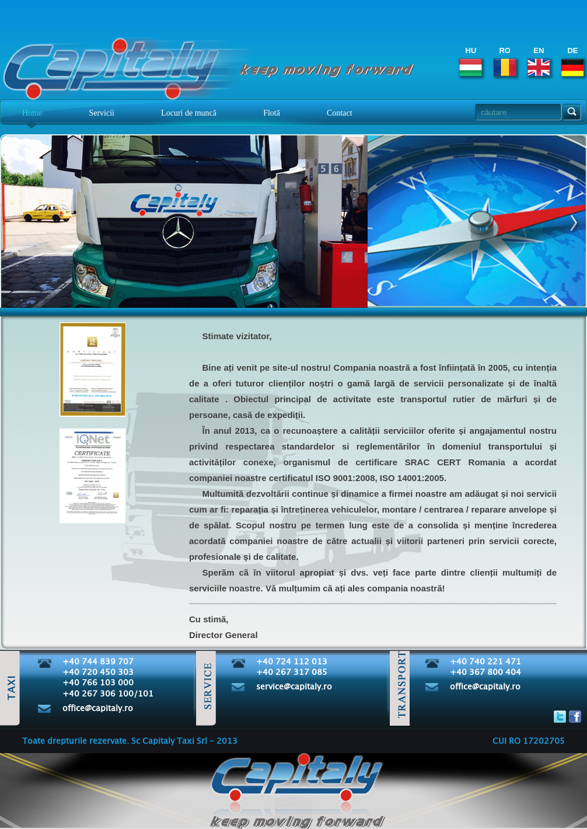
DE (572, 61)
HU (470, 61)
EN (538, 61)
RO (505, 61)
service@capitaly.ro (294, 687)
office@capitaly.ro (97, 709)
